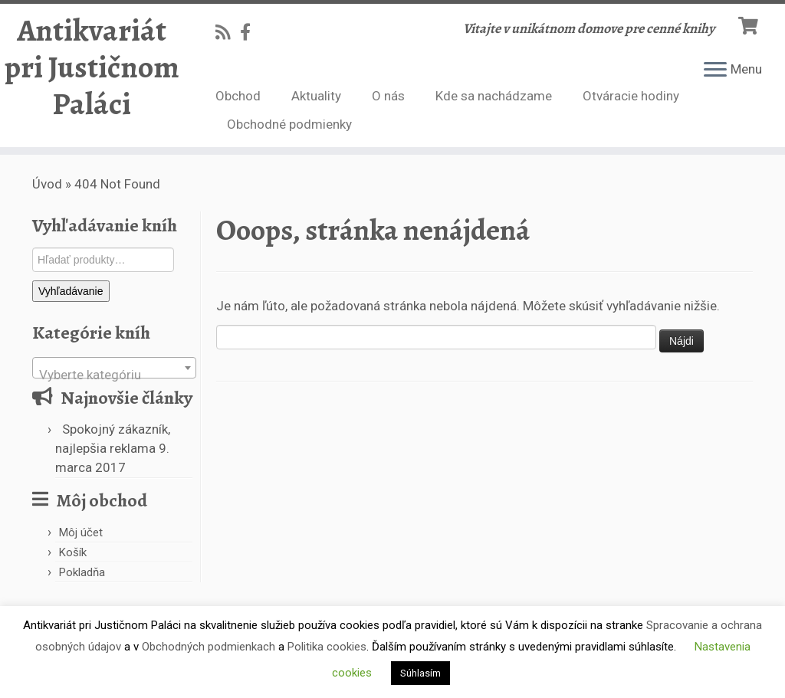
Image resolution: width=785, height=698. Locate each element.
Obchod (238, 95)
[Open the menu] (715, 70)
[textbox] (114, 375)
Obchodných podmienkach (208, 647)
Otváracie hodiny (631, 95)
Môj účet (81, 532)
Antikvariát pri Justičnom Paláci (92, 67)
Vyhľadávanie (70, 291)
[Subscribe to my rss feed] (227, 32)
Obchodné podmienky (289, 124)
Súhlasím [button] (420, 673)
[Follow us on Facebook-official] (250, 32)
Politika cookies (326, 647)
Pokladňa (82, 572)
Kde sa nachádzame (493, 95)
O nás (388, 95)
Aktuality (316, 95)
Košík (73, 552)
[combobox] (114, 367)
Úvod (47, 184)
